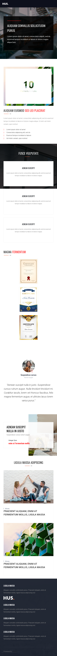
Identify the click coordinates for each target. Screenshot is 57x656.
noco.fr (15, 651)
